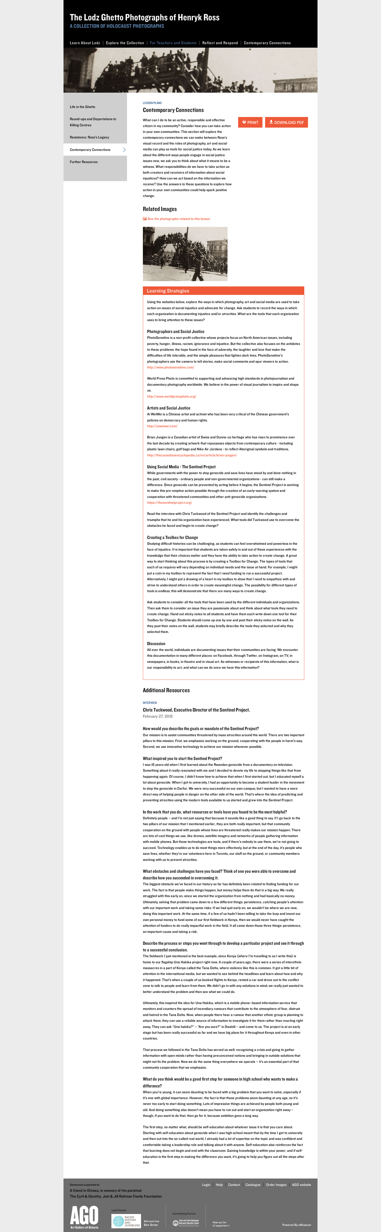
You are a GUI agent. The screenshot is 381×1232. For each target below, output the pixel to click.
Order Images (276, 1184)
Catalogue (253, 1184)
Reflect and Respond (221, 42)
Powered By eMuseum (296, 1225)
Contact (234, 1184)
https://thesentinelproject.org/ (169, 502)
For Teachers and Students (175, 42)
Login (206, 1184)
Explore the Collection (126, 42)
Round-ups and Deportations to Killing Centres (93, 122)
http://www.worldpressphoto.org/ (171, 396)
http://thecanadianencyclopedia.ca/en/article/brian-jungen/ (192, 455)
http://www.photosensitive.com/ (170, 367)
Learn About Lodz (86, 42)
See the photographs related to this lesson (176, 219)
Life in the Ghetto (82, 107)
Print (250, 122)
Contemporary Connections (267, 42)
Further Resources (84, 162)
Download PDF (286, 122)
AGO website (301, 1184)
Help (219, 1184)
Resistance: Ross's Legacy (89, 137)
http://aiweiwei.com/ (162, 426)
